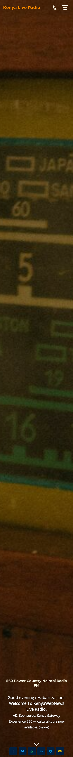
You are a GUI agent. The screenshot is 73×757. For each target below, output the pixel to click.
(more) (44, 727)
